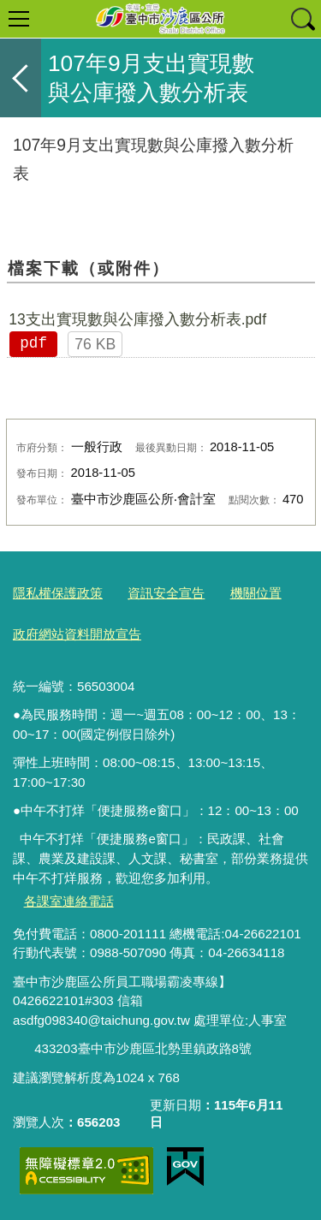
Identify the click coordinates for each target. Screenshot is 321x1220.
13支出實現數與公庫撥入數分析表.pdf (137, 319)
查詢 (302, 19)
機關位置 (256, 593)
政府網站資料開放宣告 (77, 634)
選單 (19, 19)
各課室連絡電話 (69, 901)
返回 (20, 78)
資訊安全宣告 (166, 593)
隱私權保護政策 (58, 593)
